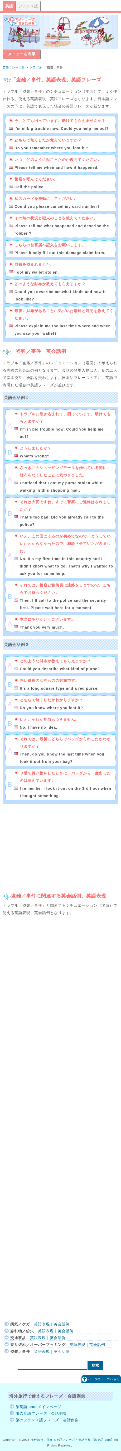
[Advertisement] (60, 846)
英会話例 (62, 1324)
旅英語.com (102, 1439)
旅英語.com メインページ (38, 1407)
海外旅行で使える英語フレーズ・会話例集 (61, 1439)
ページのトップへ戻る (104, 1379)
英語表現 (42, 1324)
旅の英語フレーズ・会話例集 (41, 1413)
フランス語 (28, 6)
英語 (9, 6)
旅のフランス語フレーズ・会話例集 (47, 1420)
